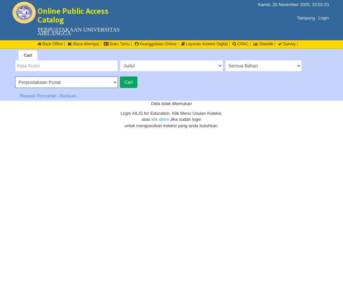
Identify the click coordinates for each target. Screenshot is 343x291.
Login (323, 17)
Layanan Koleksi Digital (204, 44)
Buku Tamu (117, 44)
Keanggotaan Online (156, 44)
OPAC (240, 44)
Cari (28, 55)
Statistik (263, 44)
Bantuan (68, 95)
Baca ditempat (83, 44)
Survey (287, 44)
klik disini (160, 119)
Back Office (50, 44)
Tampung (306, 17)
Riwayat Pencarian (38, 95)
